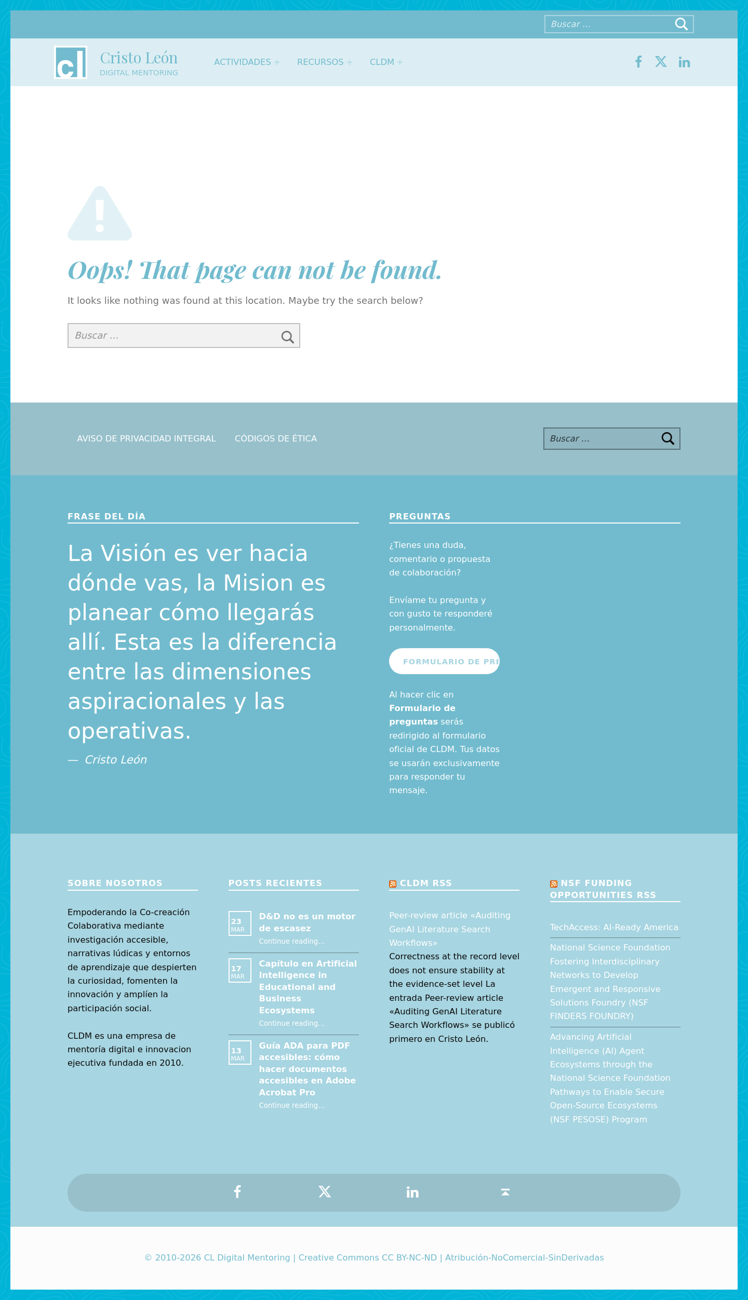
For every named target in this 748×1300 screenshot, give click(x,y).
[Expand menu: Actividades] (276, 62)
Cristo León (139, 57)
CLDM (382, 62)
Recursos (320, 62)
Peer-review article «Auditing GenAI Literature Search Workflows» (450, 929)
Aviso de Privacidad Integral (146, 439)
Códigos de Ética (276, 439)
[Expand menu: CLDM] (400, 62)
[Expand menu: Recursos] (349, 62)
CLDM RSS (426, 883)
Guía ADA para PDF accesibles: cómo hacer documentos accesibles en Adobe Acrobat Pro (307, 1069)
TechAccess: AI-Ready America (614, 927)
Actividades (242, 62)
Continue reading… (292, 941)
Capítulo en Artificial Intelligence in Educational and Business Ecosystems (308, 987)
